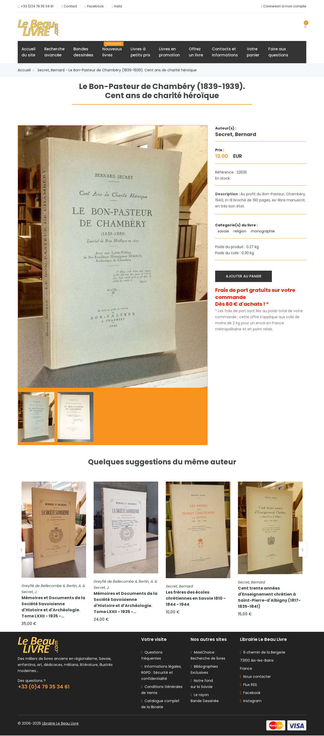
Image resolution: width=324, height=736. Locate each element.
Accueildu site (28, 52)
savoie (224, 231)
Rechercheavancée (54, 52)
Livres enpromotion (169, 52)
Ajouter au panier (243, 276)
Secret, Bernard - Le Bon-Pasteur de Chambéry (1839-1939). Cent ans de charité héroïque (117, 70)
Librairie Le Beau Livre (60, 723)
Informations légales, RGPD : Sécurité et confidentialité (161, 673)
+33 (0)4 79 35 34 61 (37, 6)
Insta (118, 6)
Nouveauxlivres (113, 50)
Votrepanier (253, 52)
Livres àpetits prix (140, 52)
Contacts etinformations (225, 52)
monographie (263, 231)
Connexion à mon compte (284, 6)
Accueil (26, 70)
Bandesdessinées (83, 52)
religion (240, 231)
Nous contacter (255, 677)
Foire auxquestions (278, 52)
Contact (70, 6)
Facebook (95, 6)
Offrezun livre (196, 52)
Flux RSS (248, 685)
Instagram (250, 701)
